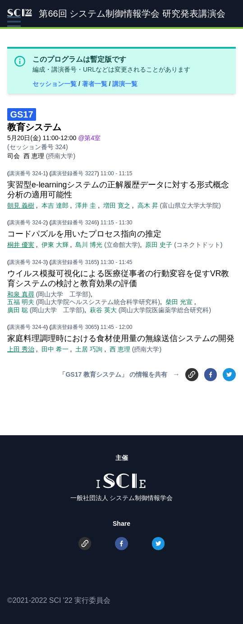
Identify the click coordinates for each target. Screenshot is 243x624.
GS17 (21, 114)
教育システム (34, 127)
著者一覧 (95, 83)
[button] (14, 21)
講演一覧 (125, 83)
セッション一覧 (55, 83)
